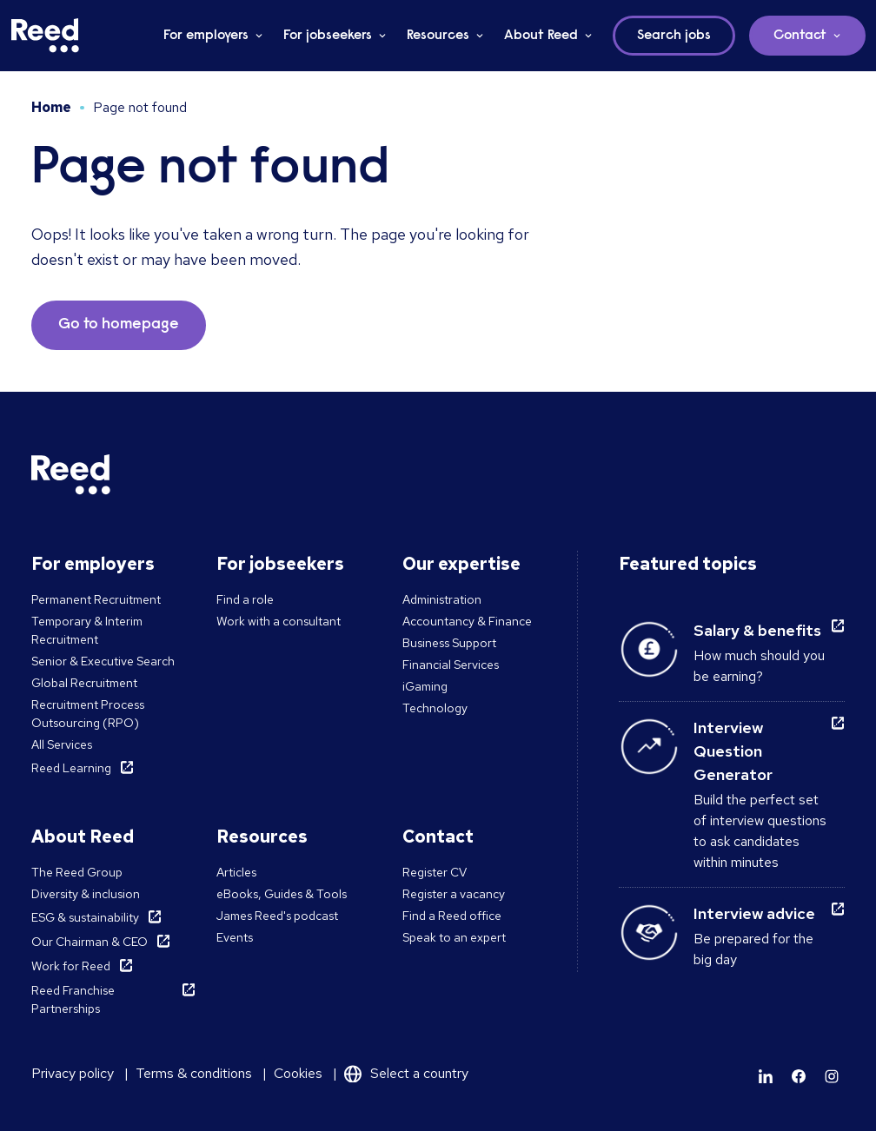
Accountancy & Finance (467, 621)
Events (234, 937)
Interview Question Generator (733, 751)
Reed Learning (71, 768)
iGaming (425, 686)
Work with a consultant (278, 621)
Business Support (449, 643)
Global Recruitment (84, 683)
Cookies (298, 1073)
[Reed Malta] (45, 35)
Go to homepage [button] (118, 325)
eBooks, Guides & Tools (281, 894)
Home (51, 107)
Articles (236, 872)
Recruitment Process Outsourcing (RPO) (87, 714)
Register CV (434, 872)
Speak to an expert (454, 937)
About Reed (541, 36)
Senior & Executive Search (103, 661)
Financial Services (450, 664)
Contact (799, 36)
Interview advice (754, 913)
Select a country (419, 1073)
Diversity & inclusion (85, 894)
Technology (435, 708)
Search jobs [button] (674, 36)
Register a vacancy (453, 894)
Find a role (245, 599)
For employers (206, 36)
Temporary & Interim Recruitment (87, 630)
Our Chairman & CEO (89, 941)
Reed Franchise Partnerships (73, 999)
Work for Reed (70, 966)
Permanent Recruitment (96, 599)
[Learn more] (766, 1076)
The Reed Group (77, 872)
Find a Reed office (451, 915)
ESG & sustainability (85, 917)
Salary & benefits (757, 630)
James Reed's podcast (277, 915)
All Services (61, 744)
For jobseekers (327, 36)
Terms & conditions (194, 1073)
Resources (438, 36)
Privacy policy (72, 1073)
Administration (441, 599)
